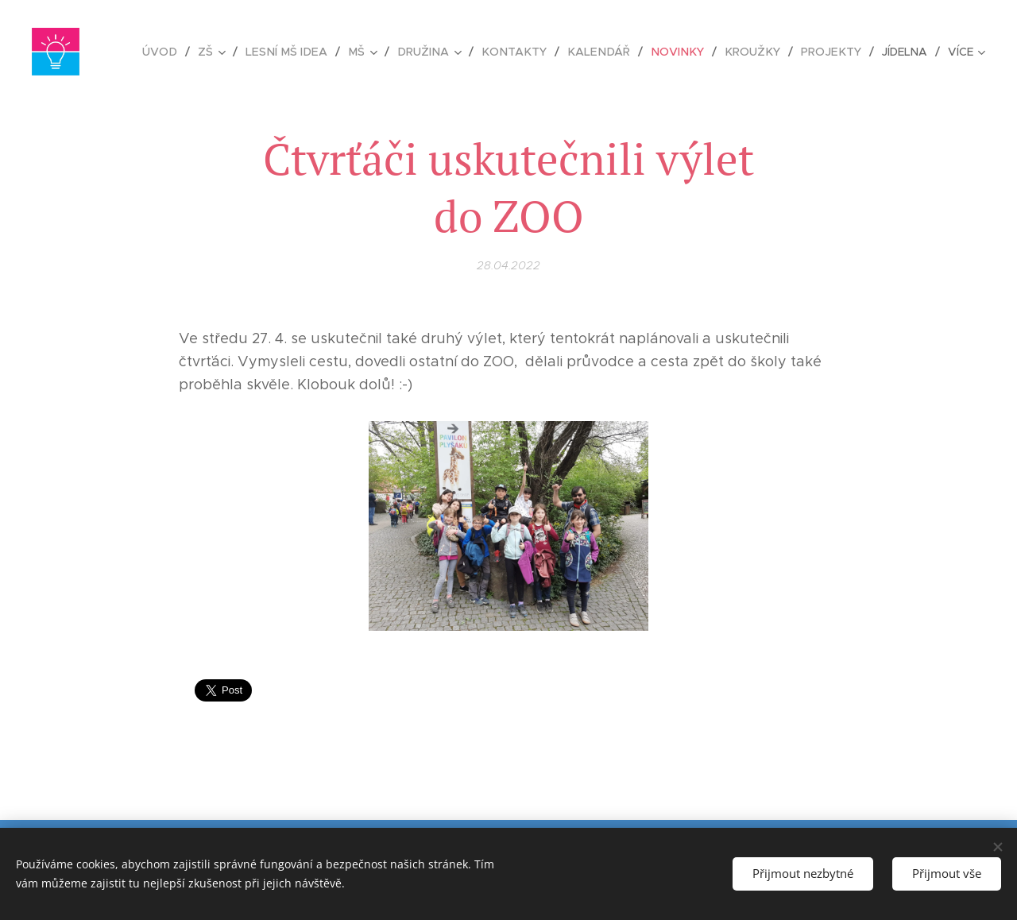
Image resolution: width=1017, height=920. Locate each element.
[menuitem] (182, 52)
